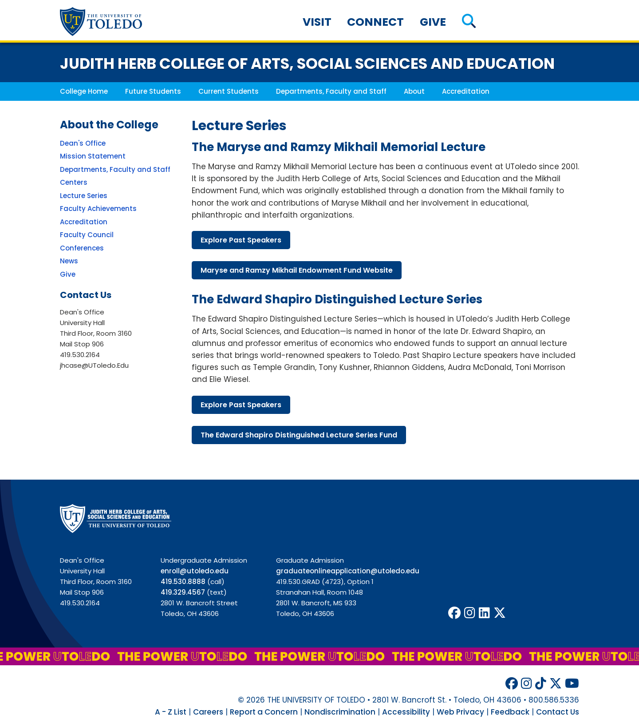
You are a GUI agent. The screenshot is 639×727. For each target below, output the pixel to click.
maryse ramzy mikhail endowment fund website (297, 270)
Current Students (228, 91)
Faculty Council (87, 234)
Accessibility (406, 712)
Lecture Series (83, 195)
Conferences (82, 248)
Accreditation (465, 91)
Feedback (510, 712)
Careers (208, 712)
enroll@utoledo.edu (195, 571)
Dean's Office (83, 143)
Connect (375, 22)
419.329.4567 (183, 592)
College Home (84, 91)
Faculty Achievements (98, 208)
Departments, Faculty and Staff (331, 91)
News (69, 261)
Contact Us (557, 712)
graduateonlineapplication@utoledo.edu (347, 571)
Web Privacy (460, 712)
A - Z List (170, 712)
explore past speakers (241, 240)
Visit (317, 22)
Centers (73, 182)
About (414, 91)
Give (433, 22)
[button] (469, 22)
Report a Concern (264, 712)
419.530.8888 (183, 581)
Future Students (153, 91)
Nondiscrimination (339, 712)
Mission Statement (93, 156)
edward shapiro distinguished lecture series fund (299, 435)
